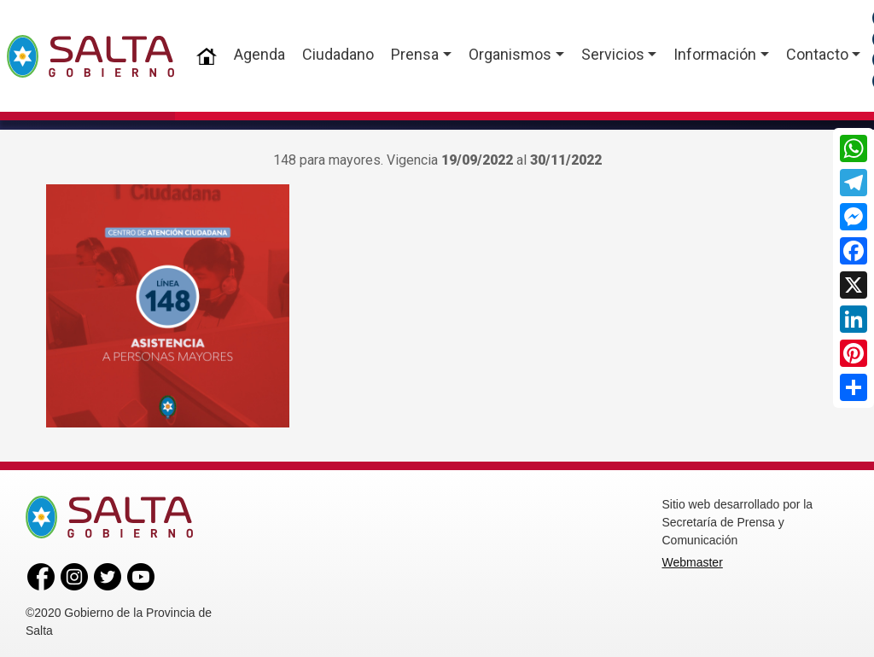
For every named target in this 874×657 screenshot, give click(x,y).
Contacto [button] (817, 54)
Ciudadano (338, 54)
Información (714, 54)
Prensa (415, 54)
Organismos (510, 54)
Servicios (612, 54)
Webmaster (692, 560)
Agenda (259, 54)
